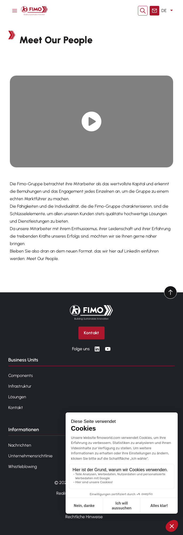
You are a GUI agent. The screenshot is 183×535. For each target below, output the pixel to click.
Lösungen (17, 396)
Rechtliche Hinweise (84, 516)
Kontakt (15, 407)
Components (20, 375)
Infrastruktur (19, 386)
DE (168, 10)
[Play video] (91, 121)
